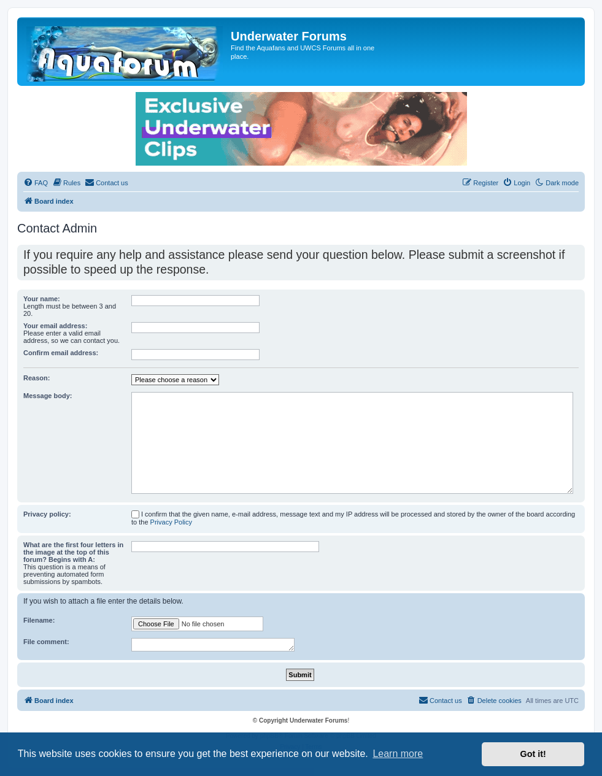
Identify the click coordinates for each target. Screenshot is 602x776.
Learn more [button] (397, 753)
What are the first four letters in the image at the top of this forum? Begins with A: (73, 552)
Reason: (36, 378)
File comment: (46, 641)
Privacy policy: (47, 514)
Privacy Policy (171, 522)
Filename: (39, 620)
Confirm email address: (60, 352)
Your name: (41, 298)
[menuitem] (35, 182)
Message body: (47, 395)
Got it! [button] (533, 754)
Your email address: (55, 325)
